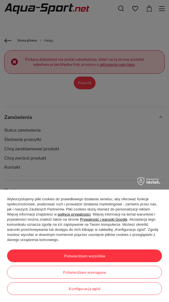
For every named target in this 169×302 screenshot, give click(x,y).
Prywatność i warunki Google (103, 219)
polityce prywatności (74, 214)
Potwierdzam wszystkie (84, 255)
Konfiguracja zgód (84, 288)
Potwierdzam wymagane (84, 272)
